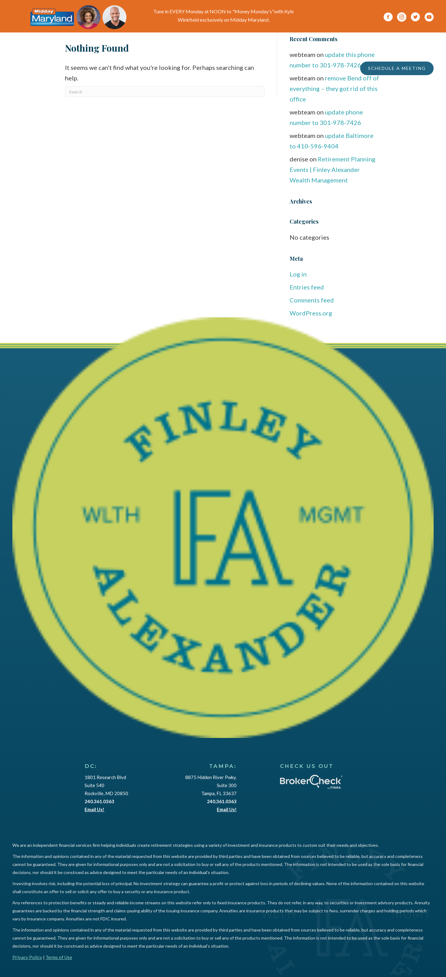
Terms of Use (59, 957)
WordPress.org (311, 313)
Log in (298, 274)
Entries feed (307, 287)
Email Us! (94, 809)
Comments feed (312, 300)
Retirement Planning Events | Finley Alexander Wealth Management (332, 169)
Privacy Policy (27, 957)
